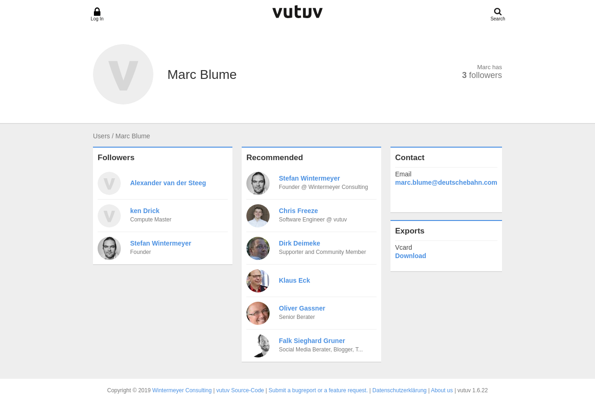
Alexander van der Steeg (168, 183)
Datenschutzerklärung (399, 390)
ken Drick (144, 210)
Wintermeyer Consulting (182, 390)
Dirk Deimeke (299, 243)
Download (410, 255)
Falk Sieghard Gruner (312, 340)
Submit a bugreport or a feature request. (318, 390)
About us (442, 390)
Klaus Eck (294, 280)
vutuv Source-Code (240, 390)
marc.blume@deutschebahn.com (446, 182)
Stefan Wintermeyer (160, 243)
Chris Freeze (298, 210)
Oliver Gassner (302, 308)
